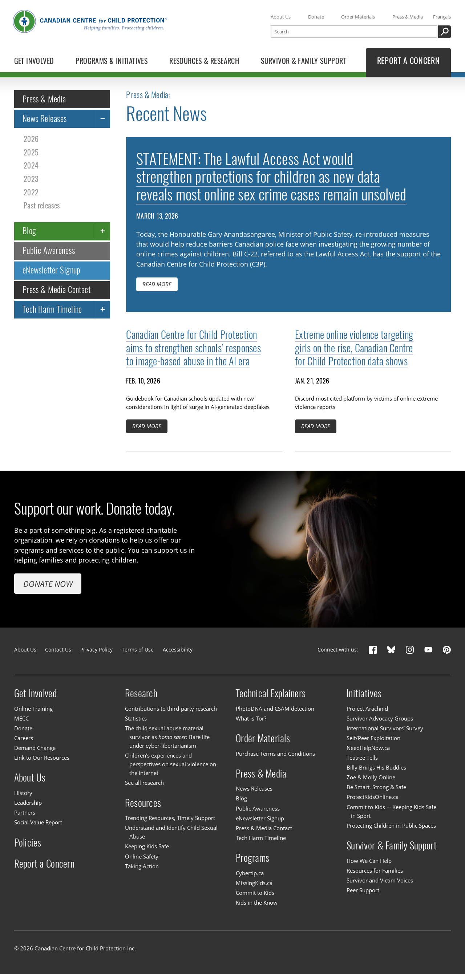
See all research (144, 782)
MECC (21, 718)
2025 (31, 152)
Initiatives (364, 693)
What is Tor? (251, 718)
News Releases (45, 118)
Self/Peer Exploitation (373, 738)
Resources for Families (375, 870)
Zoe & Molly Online (371, 777)
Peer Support (363, 890)
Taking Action (142, 866)
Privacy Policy (96, 649)
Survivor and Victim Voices (380, 880)
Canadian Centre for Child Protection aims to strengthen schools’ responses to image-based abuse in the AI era (193, 347)
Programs (252, 857)
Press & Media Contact (57, 289)
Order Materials (358, 16)
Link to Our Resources (41, 757)
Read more (156, 284)
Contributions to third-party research (171, 708)
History (23, 792)
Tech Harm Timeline (52, 309)
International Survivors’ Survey (385, 728)
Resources (143, 802)
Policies (27, 842)
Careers (23, 738)
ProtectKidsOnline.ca (373, 797)
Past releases (42, 205)
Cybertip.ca (250, 873)
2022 (31, 192)
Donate (316, 16)
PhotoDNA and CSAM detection (275, 708)
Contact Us (58, 649)
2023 (31, 179)
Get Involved (35, 693)
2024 (31, 165)
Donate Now (48, 583)
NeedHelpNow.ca (368, 747)
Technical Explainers (271, 693)
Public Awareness (49, 250)
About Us (281, 16)
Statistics (136, 718)
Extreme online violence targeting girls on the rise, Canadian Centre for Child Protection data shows (354, 347)
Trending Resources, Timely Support (170, 817)
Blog (29, 230)
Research (141, 693)
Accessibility (178, 649)
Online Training (33, 708)
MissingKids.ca (254, 882)
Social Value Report (38, 822)
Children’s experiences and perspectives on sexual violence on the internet (170, 764)
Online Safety (141, 856)
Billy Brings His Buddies (376, 767)
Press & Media (407, 16)
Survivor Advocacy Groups (380, 718)
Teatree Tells (362, 757)
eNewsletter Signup (52, 270)
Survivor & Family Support (392, 845)
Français (442, 16)
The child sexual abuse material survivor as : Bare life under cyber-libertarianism (167, 737)
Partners (24, 812)
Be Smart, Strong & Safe (376, 787)
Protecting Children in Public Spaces (391, 825)
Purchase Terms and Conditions (275, 753)
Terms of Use (138, 649)
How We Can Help (369, 860)
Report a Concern (44, 863)
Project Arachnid (367, 708)
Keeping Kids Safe (147, 846)
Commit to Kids (255, 892)
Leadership (28, 802)
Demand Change (35, 747)
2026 (31, 139)
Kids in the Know (257, 902)
